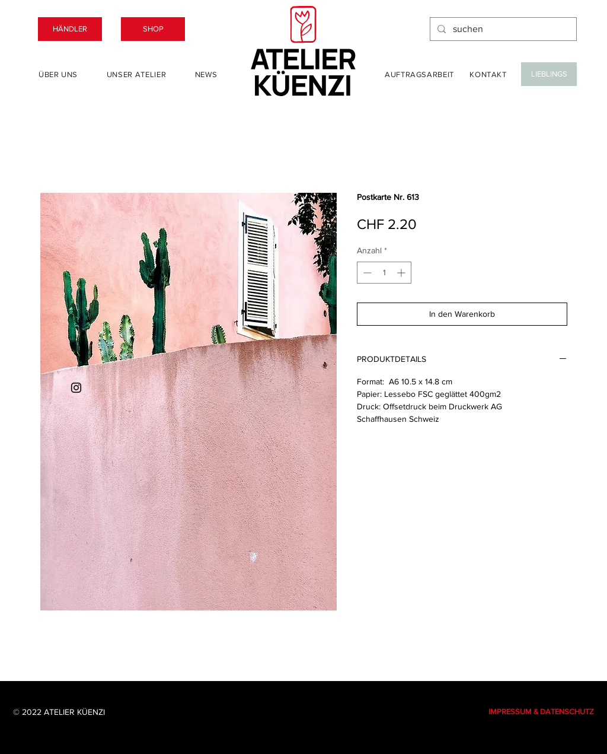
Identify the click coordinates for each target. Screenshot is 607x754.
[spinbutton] (384, 272)
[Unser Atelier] (136, 74)
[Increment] (402, 272)
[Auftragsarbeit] (419, 74)
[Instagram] (76, 388)
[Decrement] (366, 272)
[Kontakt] (488, 74)
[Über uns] (58, 74)
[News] (206, 74)
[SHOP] (153, 29)
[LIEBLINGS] (549, 74)
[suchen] (502, 29)
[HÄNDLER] (70, 29)
